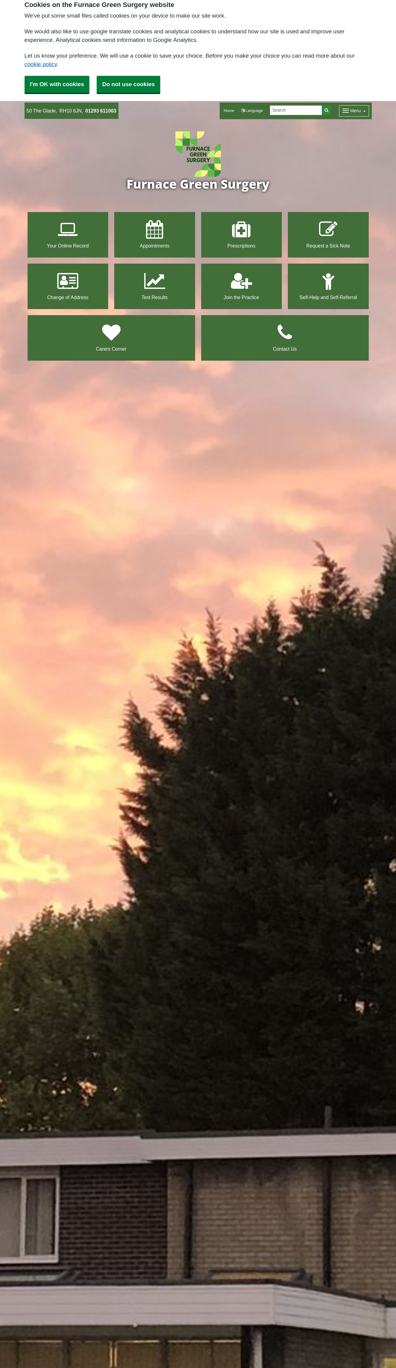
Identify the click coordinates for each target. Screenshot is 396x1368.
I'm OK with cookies (57, 84)
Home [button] (229, 111)
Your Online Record (68, 234)
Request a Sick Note (328, 234)
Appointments (154, 234)
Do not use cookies (128, 84)
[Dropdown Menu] (354, 110)
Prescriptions (241, 234)
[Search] (296, 110)
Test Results (154, 286)
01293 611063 (100, 110)
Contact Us (285, 337)
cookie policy (41, 64)
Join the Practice (241, 286)
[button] (252, 111)
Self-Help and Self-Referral (328, 286)
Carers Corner (111, 337)
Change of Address (67, 286)
